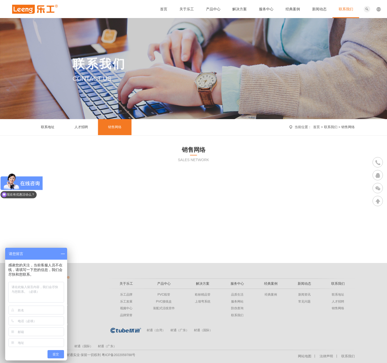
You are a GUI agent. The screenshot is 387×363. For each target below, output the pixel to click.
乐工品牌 (126, 294)
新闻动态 (319, 9)
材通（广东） (179, 330)
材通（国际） (203, 330)
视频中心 (126, 308)
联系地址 (45, 127)
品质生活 (237, 294)
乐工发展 (126, 301)
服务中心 (266, 9)
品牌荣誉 (126, 315)
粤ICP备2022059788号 (118, 355)
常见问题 (304, 301)
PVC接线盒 (164, 301)
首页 (163, 9)
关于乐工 (186, 9)
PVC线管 (163, 294)
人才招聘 (78, 127)
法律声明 (326, 356)
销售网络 (112, 127)
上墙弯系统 (202, 301)
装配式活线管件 (164, 308)
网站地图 (304, 356)
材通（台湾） (156, 330)
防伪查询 (237, 308)
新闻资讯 (304, 294)
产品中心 (213, 9)
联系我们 (346, 9)
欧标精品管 (202, 294)
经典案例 (293, 9)
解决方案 (239, 9)
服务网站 (237, 301)
